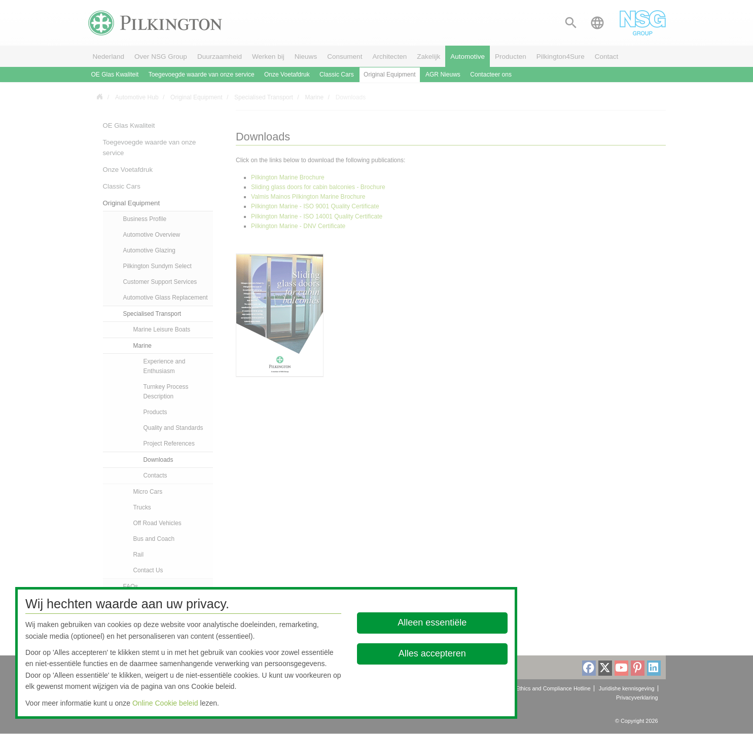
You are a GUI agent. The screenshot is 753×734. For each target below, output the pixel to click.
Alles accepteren (432, 653)
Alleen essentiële (432, 622)
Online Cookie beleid (165, 703)
